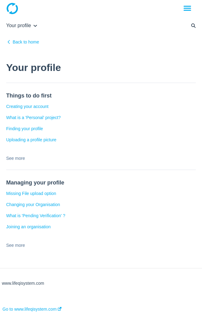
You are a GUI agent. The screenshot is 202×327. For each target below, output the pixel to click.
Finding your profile (24, 128)
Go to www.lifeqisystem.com (31, 309)
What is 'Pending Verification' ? (35, 215)
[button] (187, 8)
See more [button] (15, 158)
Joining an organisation (28, 226)
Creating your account (27, 106)
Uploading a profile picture (31, 139)
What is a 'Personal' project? (33, 117)
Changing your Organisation (33, 204)
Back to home (26, 41)
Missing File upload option (31, 193)
